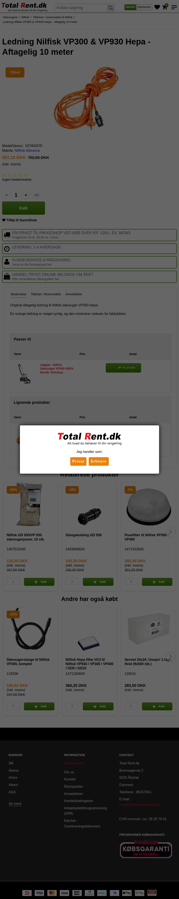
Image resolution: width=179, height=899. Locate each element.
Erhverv (99, 461)
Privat (78, 461)
